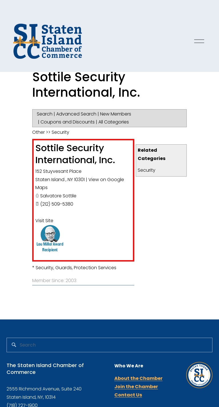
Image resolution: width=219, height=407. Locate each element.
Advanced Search (76, 114)
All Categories (113, 122)
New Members (115, 114)
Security (146, 170)
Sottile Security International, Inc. (75, 153)
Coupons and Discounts (67, 122)
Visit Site (44, 220)
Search (44, 114)
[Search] (109, 345)
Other (38, 132)
